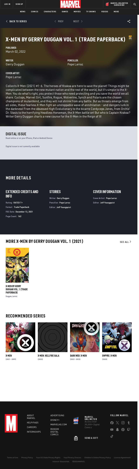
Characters (50, 11)
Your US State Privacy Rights (48, 457)
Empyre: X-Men (109, 385)
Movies (77, 11)
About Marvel (31, 416)
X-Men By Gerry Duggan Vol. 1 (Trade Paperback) (17, 319)
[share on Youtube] (111, 430)
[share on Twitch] (128, 430)
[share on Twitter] (117, 423)
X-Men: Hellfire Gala (48, 385)
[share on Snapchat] (117, 430)
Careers (32, 427)
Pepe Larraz (95, 75)
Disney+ (55, 420)
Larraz (14, 326)
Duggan (9, 326)
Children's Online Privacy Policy (97, 457)
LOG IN (7, 4)
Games (65, 11)
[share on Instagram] (123, 423)
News (22, 11)
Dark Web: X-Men (78, 385)
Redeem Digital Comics (55, 432)
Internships (34, 432)
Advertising (57, 415)
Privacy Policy (27, 457)
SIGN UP (19, 4)
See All (126, 271)
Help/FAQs (33, 422)
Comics (34, 11)
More (116, 11)
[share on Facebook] (112, 423)
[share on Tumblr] (128, 423)
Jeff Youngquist (64, 237)
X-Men (9, 385)
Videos (104, 11)
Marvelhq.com (59, 424)
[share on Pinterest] (123, 430)
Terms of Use (12, 457)
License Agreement (122, 457)
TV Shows (91, 11)
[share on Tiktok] (111, 436)
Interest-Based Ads (61, 461)
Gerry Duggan (55, 75)
